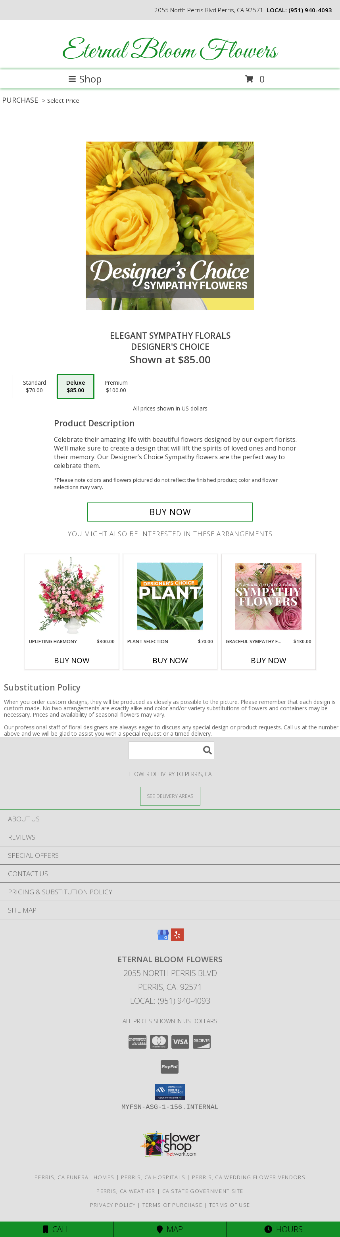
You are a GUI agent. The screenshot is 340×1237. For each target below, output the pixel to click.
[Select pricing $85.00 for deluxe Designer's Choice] (75, 386)
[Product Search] (171, 750)
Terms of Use (229, 1204)
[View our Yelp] (177, 938)
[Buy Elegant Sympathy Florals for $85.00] (170, 512)
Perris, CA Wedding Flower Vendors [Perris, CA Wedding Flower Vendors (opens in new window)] (248, 1177)
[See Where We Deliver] (170, 796)
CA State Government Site (203, 1191)
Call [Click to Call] (56, 1229)
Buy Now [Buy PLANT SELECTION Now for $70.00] (170, 660)
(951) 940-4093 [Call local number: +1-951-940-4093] (310, 10)
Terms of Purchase (172, 1204)
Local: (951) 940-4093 (170, 1000)
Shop (85, 78)
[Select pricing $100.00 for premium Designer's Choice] (116, 386)
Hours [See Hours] (283, 1229)
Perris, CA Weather (125, 1191)
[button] (170, 1092)
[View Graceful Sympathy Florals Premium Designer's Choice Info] (268, 596)
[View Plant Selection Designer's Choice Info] (170, 596)
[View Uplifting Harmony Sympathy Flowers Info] (71, 596)
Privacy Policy (113, 1204)
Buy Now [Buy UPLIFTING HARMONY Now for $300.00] (72, 660)
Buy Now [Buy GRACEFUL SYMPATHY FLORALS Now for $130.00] (268, 660)
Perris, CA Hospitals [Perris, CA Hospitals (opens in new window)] (153, 1177)
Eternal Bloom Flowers (169, 52)
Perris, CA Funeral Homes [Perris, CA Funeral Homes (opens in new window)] (74, 1177)
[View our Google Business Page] (163, 938)
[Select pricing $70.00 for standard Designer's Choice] (34, 386)
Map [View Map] (170, 1229)
